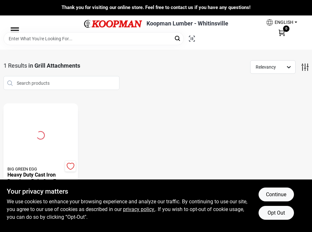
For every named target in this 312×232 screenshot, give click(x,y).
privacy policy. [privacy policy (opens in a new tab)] (139, 209)
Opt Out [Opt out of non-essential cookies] (276, 213)
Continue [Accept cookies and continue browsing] (276, 194)
